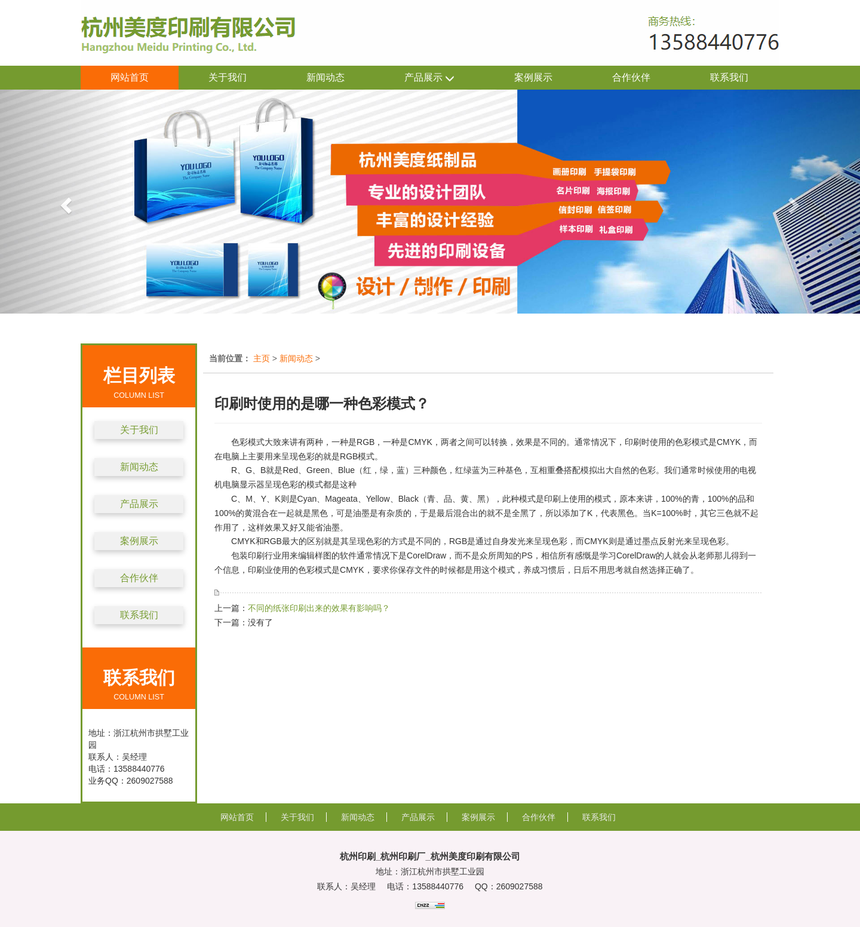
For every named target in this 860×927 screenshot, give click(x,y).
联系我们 (729, 77)
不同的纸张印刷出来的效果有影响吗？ (319, 608)
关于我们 (227, 77)
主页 (261, 358)
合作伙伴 (631, 77)
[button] (64, 202)
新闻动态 (325, 77)
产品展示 (429, 78)
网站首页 (129, 77)
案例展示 (533, 77)
